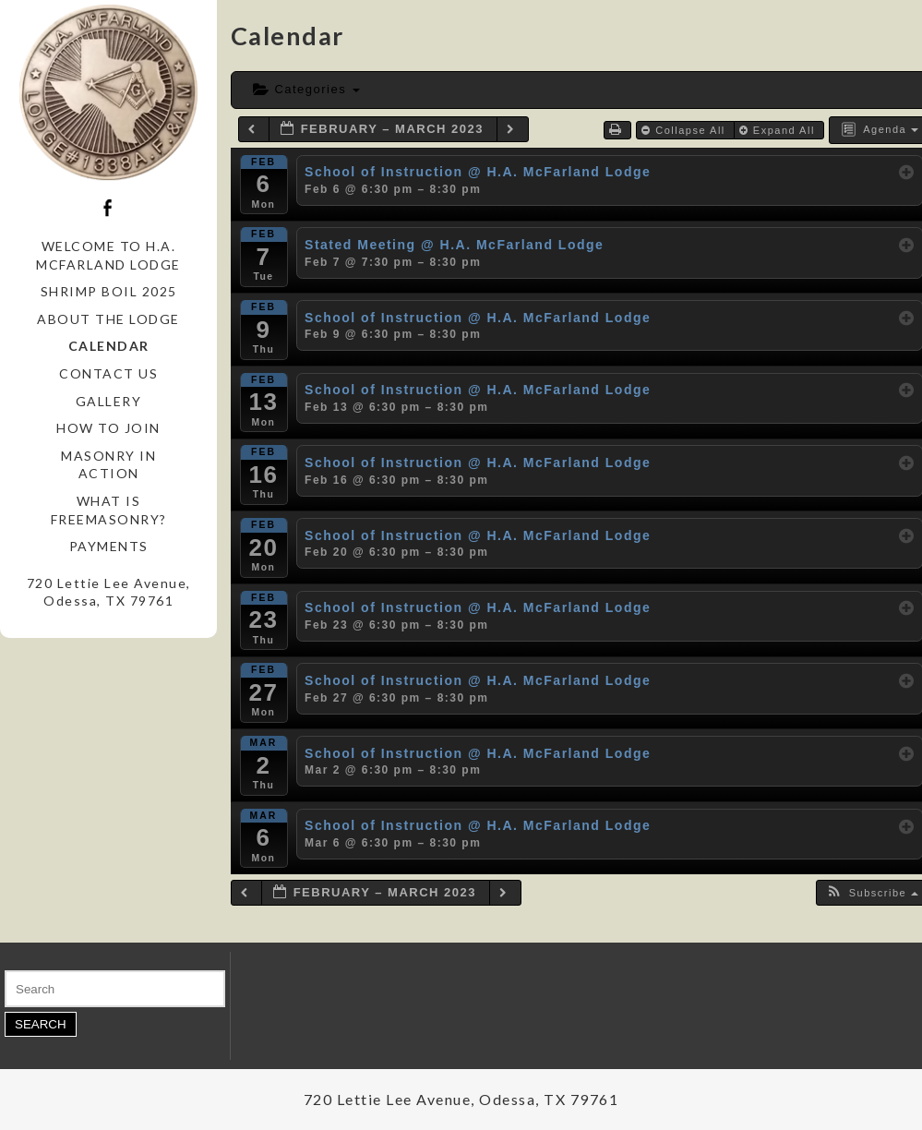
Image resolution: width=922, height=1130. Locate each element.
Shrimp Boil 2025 (109, 291)
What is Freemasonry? (109, 510)
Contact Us (108, 373)
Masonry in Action (108, 465)
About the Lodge (108, 319)
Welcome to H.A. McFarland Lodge (108, 255)
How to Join (108, 428)
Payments (109, 546)
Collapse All (685, 130)
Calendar (109, 346)
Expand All (779, 130)
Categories (307, 89)
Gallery (109, 401)
